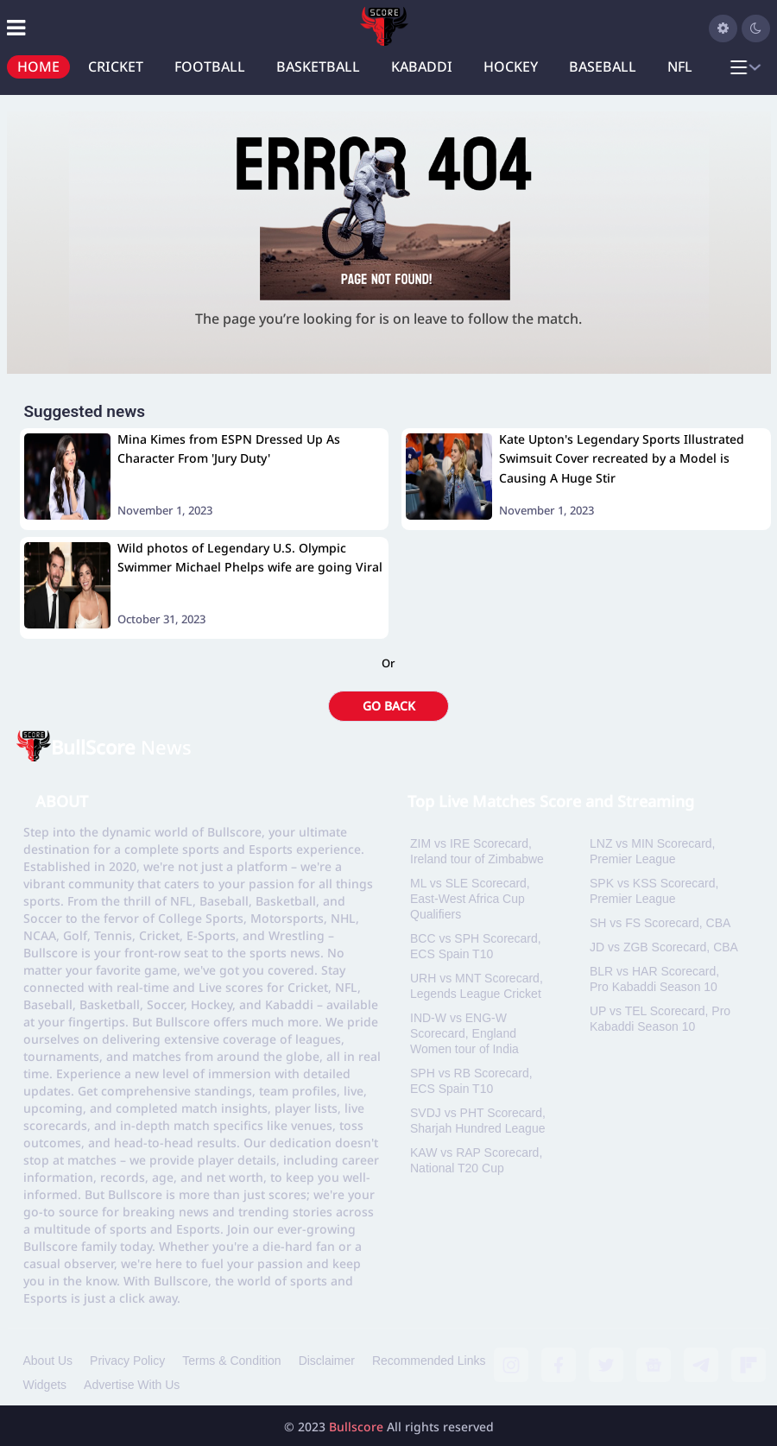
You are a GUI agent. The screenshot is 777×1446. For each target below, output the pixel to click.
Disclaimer (327, 1360)
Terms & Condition (231, 1360)
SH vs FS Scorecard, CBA (660, 923)
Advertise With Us (132, 1385)
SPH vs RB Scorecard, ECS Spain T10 (471, 1081)
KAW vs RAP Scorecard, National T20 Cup (476, 1160)
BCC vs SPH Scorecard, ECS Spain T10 (475, 946)
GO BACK (389, 706)
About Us (48, 1360)
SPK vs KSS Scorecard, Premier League (654, 891)
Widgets (45, 1385)
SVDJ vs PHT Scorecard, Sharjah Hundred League (478, 1120)
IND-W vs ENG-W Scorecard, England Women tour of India (464, 1033)
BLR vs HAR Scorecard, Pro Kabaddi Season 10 (654, 979)
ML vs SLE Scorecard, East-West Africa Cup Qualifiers (470, 898)
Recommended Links (429, 1360)
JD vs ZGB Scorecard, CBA (664, 947)
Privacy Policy (127, 1360)
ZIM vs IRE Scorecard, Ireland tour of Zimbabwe (477, 851)
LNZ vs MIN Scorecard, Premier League (652, 851)
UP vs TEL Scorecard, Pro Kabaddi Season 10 (660, 1018)
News (121, 747)
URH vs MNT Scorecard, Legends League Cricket (476, 986)
